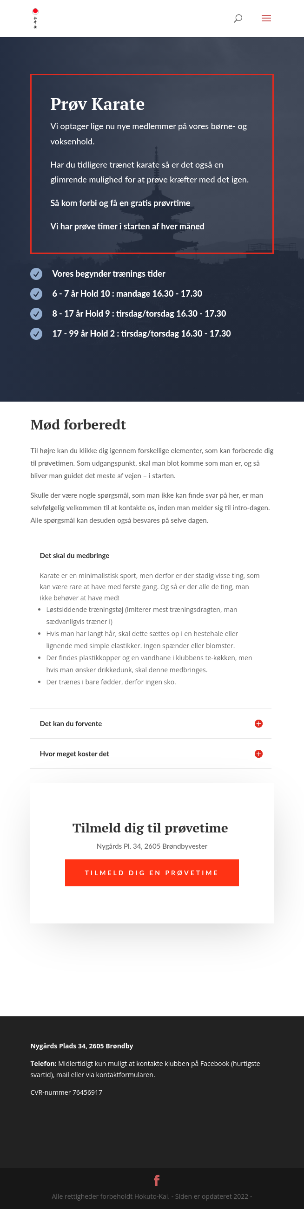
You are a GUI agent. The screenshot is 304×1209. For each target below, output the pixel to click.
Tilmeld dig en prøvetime (152, 873)
